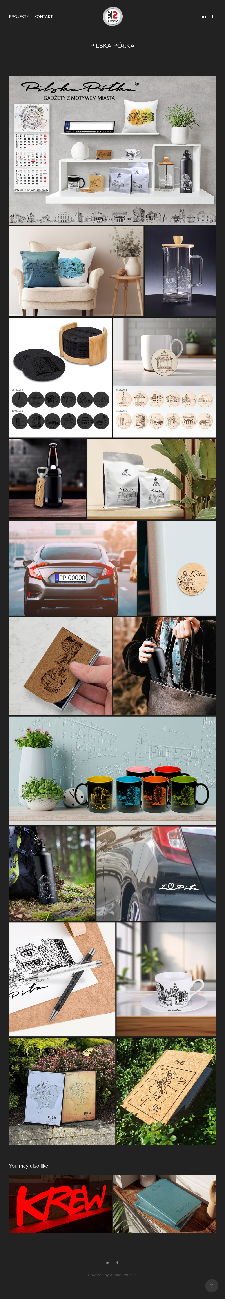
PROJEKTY (19, 16)
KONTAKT (43, 16)
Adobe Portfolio (123, 1274)
